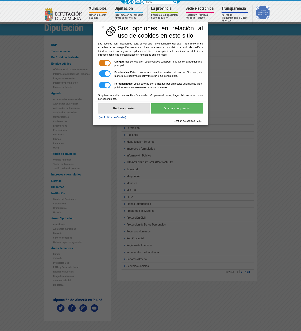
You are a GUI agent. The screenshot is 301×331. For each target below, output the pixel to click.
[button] (98, 13)
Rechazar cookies (124, 108)
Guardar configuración (177, 108)
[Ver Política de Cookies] (112, 117)
